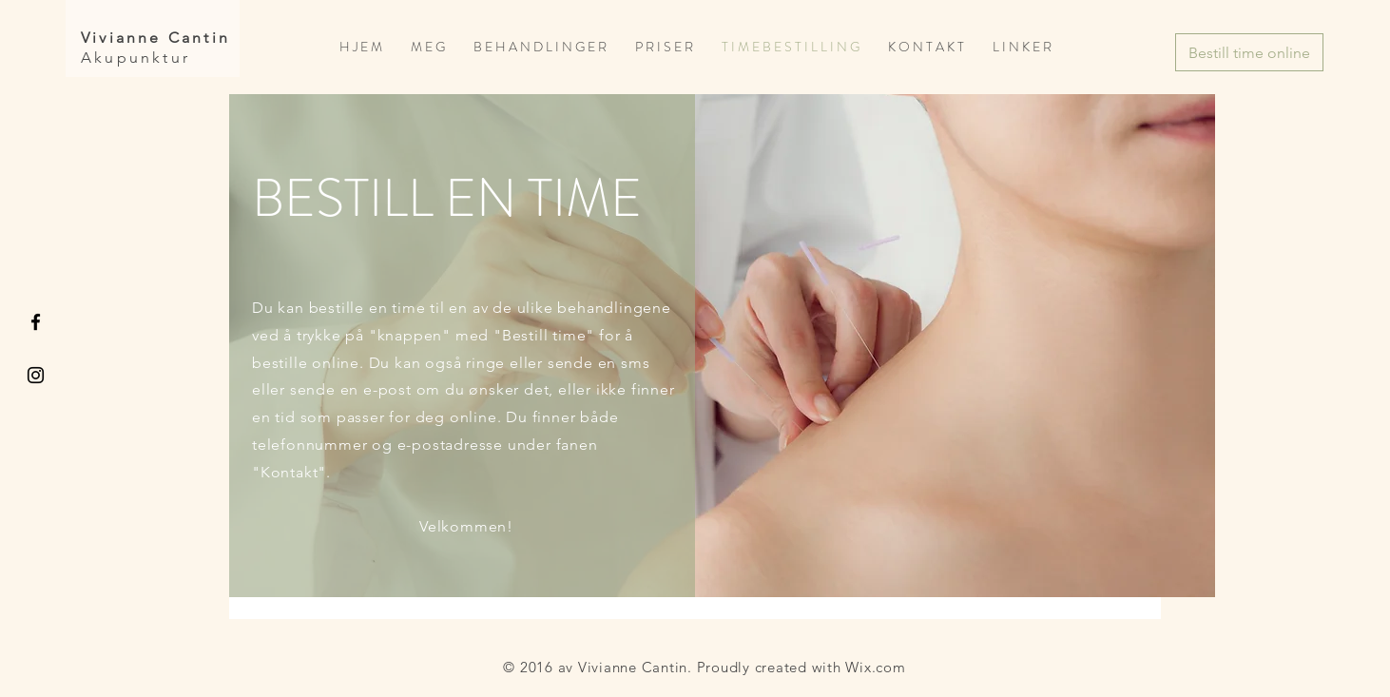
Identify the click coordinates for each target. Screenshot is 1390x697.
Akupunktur (135, 57)
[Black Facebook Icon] (36, 322)
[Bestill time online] (1249, 52)
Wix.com (875, 667)
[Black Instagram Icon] (36, 375)
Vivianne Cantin (155, 38)
